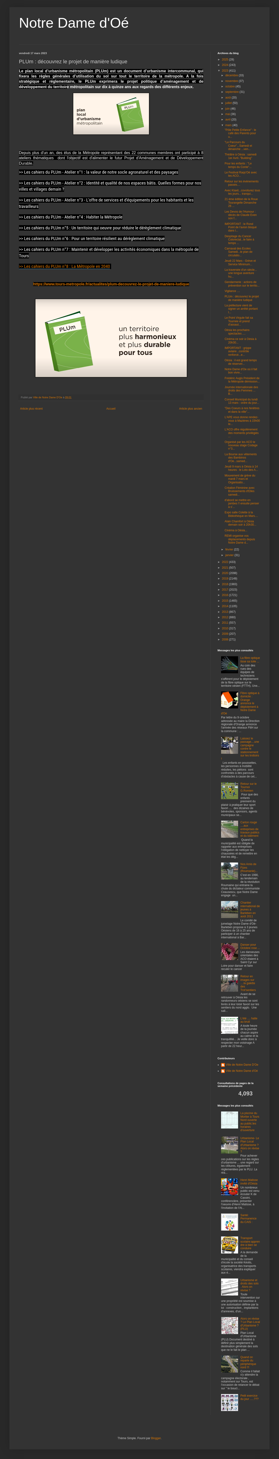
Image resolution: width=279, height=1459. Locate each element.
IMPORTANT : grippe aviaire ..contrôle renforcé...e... (238, 351)
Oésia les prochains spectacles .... (237, 331)
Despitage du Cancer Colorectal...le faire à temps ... (239, 240)
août (228, 97)
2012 (225, 617)
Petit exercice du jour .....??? (249, 1397)
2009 (225, 633)
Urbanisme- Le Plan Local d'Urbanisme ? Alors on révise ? (249, 1145)
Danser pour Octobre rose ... (250, 946)
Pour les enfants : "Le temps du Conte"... (238, 165)
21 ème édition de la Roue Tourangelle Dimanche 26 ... (241, 202)
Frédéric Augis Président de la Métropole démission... (242, 380)
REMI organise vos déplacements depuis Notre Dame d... (240, 539)
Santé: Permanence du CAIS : (248, 1219)
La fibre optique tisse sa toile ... (250, 659)
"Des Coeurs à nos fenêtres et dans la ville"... (242, 410)
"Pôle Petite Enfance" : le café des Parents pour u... (240, 133)
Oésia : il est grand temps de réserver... (241, 362)
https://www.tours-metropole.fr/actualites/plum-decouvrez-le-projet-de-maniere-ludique (111, 284)
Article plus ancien (190, 408)
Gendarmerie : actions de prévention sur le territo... (242, 283)
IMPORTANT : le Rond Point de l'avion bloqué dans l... (241, 227)
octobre (230, 86)
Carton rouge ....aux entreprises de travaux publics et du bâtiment (249, 829)
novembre (232, 81)
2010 (225, 628)
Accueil (111, 408)
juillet (229, 103)
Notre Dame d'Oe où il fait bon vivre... (241, 371)
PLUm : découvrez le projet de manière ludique (242, 298)
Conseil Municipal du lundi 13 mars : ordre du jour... (242, 401)
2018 (225, 584)
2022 (225, 562)
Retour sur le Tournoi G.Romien (248, 787)
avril (228, 119)
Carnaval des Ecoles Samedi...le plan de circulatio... (239, 252)
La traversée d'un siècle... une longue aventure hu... (241, 273)
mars (228, 125)
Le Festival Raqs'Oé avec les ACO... (241, 174)
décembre (232, 75)
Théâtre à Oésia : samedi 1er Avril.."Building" (241, 156)
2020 (225, 573)
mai (228, 114)
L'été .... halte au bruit (248, 1020)
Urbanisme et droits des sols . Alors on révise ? (249, 1285)
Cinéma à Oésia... (236, 530)
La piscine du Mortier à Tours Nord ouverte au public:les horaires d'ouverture (249, 1121)
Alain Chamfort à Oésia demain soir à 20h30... (240, 523)
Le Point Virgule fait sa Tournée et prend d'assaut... (239, 321)
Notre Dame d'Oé (74, 23)
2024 (225, 65)
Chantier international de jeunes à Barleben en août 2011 (250, 909)
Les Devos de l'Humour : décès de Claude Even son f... (241, 215)
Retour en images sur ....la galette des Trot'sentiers (248, 983)
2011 (225, 622)
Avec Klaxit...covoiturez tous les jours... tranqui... (242, 192)
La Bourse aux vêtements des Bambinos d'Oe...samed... (241, 458)
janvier (230, 555)
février (229, 549)
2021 (225, 567)
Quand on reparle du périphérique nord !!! (248, 1362)
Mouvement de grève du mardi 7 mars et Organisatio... (240, 479)
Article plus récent (31, 408)
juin (228, 108)
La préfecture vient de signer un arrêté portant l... (241, 309)
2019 (225, 578)
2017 (225, 589)
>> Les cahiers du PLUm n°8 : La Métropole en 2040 (64, 266)
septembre (232, 92)
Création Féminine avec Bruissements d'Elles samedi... (240, 491)
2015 (225, 600)
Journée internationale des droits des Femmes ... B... (241, 391)
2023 (225, 70)
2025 (225, 59)
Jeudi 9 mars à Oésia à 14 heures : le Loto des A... (241, 468)
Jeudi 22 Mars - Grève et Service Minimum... (240, 262)
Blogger (156, 1438)
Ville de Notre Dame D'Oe (242, 1064)
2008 (225, 639)
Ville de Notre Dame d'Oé (242, 1071)
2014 (225, 606)
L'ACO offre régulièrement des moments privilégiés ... (242, 433)
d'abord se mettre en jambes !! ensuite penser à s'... (242, 503)
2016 (225, 595)
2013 (225, 612)
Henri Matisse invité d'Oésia (249, 1181)
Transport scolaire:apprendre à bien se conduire (250, 1243)
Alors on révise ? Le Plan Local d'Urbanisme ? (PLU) (250, 1323)
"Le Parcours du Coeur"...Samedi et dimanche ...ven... (238, 146)
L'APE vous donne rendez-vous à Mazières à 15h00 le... (242, 421)
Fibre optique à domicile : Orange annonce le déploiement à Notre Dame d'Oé (240, 703)
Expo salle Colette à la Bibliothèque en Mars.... (241, 514)
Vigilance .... (232, 291)
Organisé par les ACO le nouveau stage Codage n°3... (241, 445)
